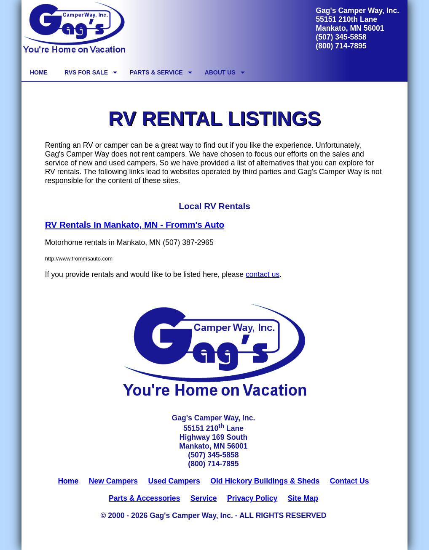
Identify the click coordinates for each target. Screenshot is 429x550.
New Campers (113, 481)
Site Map (303, 498)
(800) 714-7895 (341, 46)
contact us (262, 274)
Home (68, 481)
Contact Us (349, 481)
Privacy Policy (252, 498)
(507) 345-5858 (341, 37)
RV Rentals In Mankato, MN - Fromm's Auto (135, 224)
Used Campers (174, 481)
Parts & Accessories (144, 498)
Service (203, 498)
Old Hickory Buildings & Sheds (264, 481)
